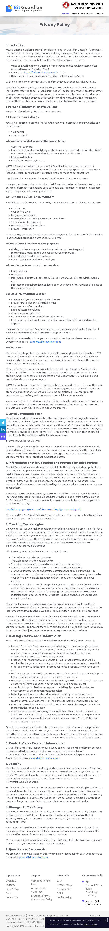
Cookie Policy (64, 897)
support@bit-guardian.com (45, 341)
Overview (65, 13)
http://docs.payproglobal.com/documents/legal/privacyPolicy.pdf (43, 509)
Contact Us (99, 13)
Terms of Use (64, 889)
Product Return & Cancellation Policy (41, 897)
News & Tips (86, 13)
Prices (9, 893)
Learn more (90, 924)
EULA (59, 880)
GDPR (60, 893)
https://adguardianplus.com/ (40, 72)
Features (75, 13)
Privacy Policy (64, 885)
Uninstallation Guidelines (38, 890)
